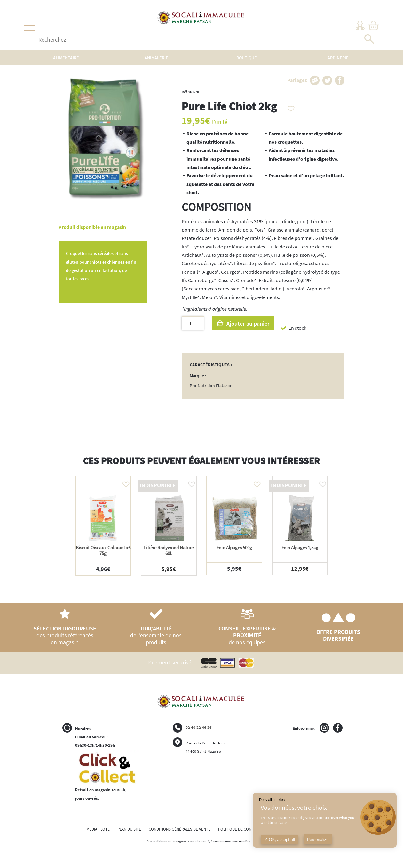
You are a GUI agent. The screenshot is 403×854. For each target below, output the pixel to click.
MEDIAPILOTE (98, 829)
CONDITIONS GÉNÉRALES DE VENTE (179, 829)
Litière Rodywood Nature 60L (169, 550)
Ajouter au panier (248, 323)
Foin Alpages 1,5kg (299, 547)
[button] (289, 107)
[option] (103, 525)
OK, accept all (279, 839)
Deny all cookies (272, 799)
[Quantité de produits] (193, 323)
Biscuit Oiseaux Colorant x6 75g (103, 550)
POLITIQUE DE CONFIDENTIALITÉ (246, 829)
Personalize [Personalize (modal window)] (318, 839)
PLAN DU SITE (129, 829)
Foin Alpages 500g (234, 547)
